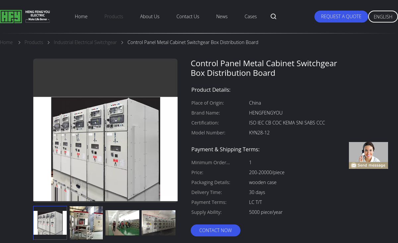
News (222, 16)
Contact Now (215, 230)
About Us (150, 16)
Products (113, 16)
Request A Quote (341, 16)
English (383, 17)
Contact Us (187, 16)
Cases (251, 16)
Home (81, 16)
